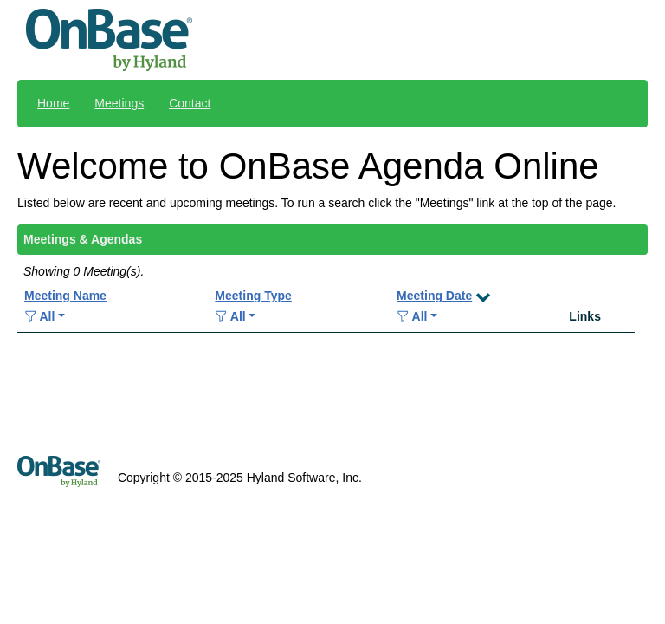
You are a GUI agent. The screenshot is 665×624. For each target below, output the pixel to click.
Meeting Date (434, 295)
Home (53, 103)
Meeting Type (253, 295)
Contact (189, 103)
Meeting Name (65, 295)
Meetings (119, 103)
